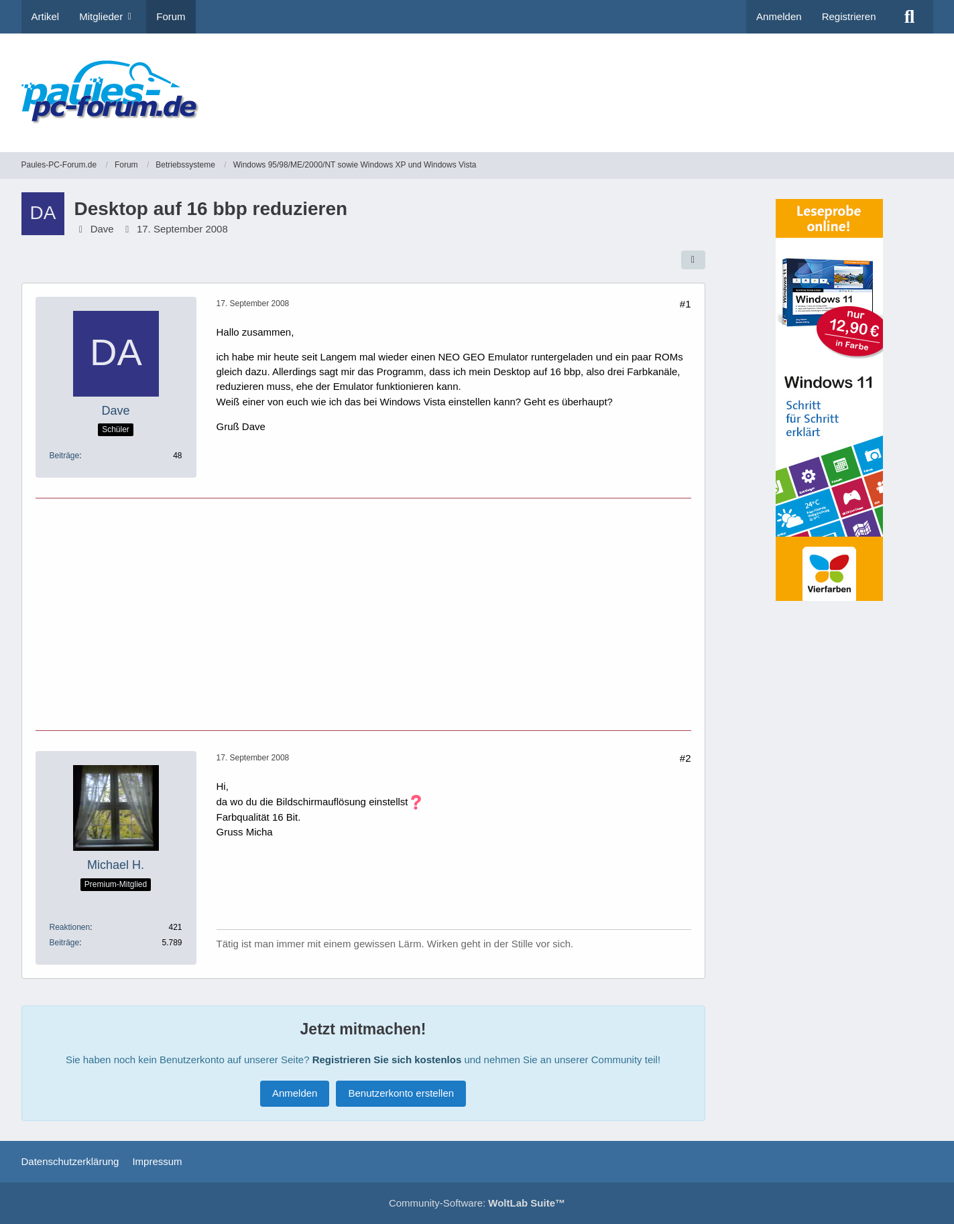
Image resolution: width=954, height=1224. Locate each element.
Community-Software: (477, 1203)
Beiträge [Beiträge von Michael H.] (65, 942)
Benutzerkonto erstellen (401, 1093)
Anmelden (779, 16)
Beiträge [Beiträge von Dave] (65, 455)
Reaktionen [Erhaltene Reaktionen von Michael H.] (70, 927)
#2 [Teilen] (685, 758)
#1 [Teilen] (685, 304)
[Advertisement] (689, 84)
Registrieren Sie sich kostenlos (387, 1059)
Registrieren (849, 16)
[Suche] (909, 16)
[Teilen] (693, 260)
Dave (102, 228)
